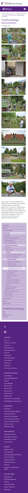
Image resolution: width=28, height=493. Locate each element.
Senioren (9, 277)
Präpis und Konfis (9, 457)
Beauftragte (7, 355)
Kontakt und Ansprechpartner (14, 254)
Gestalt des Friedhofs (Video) (14, 266)
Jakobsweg (7, 489)
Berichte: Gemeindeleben (13, 280)
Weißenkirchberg (8, 296)
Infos (4, 311)
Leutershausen (9, 250)
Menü (7, 9)
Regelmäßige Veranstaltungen (12, 401)
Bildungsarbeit (8, 477)
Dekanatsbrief (8, 360)
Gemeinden (11, 13)
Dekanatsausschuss (9, 350)
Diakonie (6, 482)
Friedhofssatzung (12, 264)
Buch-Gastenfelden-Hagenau (11, 238)
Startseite (5, 225)
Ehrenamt (7, 353)
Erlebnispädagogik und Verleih (12, 454)
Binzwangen (7, 235)
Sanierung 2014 (7, 315)
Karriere (8, 284)
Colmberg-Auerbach (9, 240)
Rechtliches (7, 363)
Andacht (6, 381)
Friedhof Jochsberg (12, 15)
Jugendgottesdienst (9, 460)
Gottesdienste (8, 376)
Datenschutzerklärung (10, 368)
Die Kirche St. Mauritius (13, 257)
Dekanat (5, 228)
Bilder (4, 313)
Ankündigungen (8, 383)
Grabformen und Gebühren (14, 261)
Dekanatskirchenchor (10, 434)
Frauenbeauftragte (9, 358)
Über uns (6, 340)
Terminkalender (11, 273)
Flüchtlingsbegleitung (10, 479)
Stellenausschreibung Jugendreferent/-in (11, 287)
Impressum (7, 365)
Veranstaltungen (7, 230)
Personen (7, 345)
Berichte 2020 (8, 388)
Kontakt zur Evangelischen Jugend (11, 468)
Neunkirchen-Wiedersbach (11, 291)
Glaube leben (6, 303)
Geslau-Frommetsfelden (10, 243)
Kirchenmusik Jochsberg (13, 282)
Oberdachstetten (8, 293)
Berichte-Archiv (8, 393)
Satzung (5, 317)
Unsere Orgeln (8, 442)
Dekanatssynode (9, 348)
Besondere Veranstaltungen (12, 398)
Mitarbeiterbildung (9, 462)
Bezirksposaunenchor (10, 439)
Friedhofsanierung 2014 (13, 270)
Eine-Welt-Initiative (9, 484)
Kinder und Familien (12, 275)
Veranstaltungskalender (11, 378)
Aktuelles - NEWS (9, 449)
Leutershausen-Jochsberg (20, 13)
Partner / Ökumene (9, 487)
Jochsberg (4, 15)
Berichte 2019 (8, 391)
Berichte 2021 (8, 386)
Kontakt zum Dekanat (10, 343)
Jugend (5, 301)
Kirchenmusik (7, 298)
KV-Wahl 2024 (8, 396)
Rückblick (6, 465)
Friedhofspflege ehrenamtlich (15, 268)
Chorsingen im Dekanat (10, 437)
